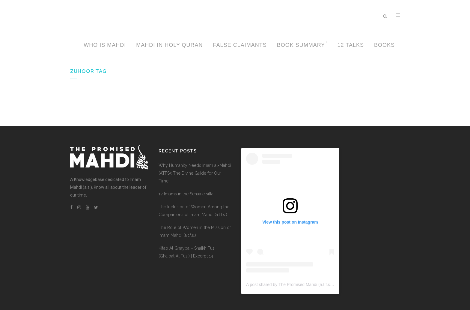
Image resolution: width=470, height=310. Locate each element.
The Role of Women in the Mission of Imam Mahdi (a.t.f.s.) (195, 231)
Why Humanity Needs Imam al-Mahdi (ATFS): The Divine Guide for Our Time (195, 173)
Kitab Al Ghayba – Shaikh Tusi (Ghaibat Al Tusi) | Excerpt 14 (187, 252)
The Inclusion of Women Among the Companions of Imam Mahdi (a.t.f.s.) (194, 210)
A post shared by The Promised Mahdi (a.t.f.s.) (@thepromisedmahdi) (310, 284)
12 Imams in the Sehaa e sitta (186, 193)
